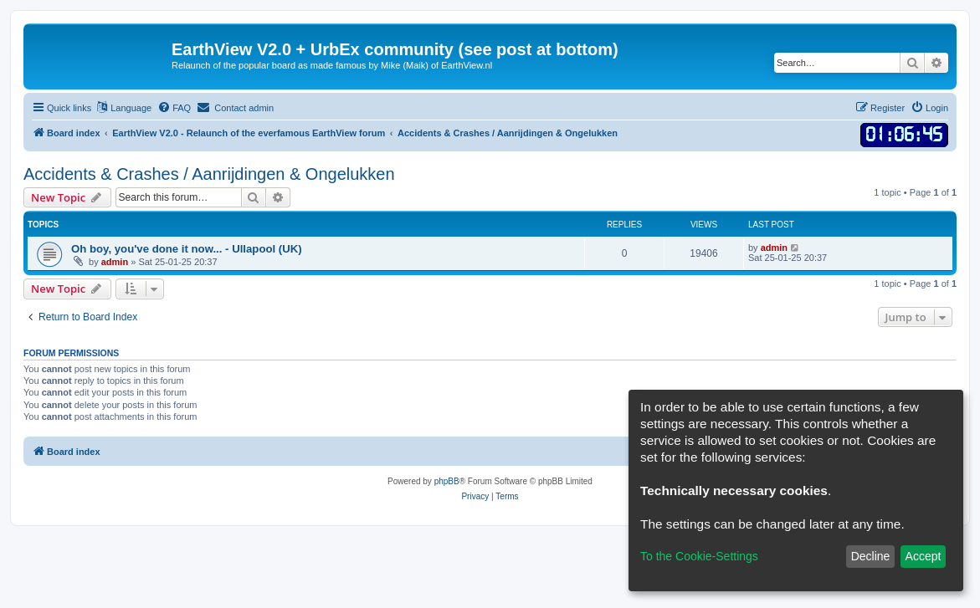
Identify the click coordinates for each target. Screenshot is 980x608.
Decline (870, 556)
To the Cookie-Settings (699, 556)
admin (114, 262)
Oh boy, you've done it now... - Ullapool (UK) (186, 249)
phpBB (446, 481)
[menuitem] (174, 108)
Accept (924, 556)
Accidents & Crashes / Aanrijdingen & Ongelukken (209, 174)
